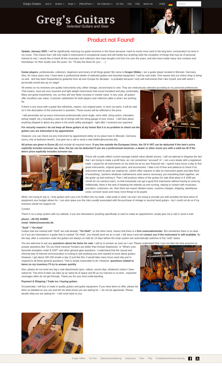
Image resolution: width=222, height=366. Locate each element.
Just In (48, 4)
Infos (142, 358)
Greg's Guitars (32, 3)
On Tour (120, 4)
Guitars (59, 4)
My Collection (104, 4)
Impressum (130, 358)
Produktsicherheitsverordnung (170, 358)
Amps (72, 4)
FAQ (137, 4)
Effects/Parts (86, 4)
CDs (129, 4)
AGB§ (162, 4)
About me (148, 4)
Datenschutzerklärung (110, 358)
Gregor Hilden (78, 358)
